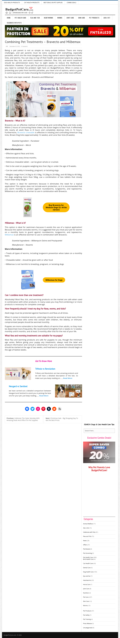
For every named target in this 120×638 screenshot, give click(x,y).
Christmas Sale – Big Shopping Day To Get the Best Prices (62, 419)
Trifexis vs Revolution (45, 368)
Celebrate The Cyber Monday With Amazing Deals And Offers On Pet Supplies (23, 419)
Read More (67, 378)
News (85, 541)
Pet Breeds (86, 549)
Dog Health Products (12, 3)
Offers (85, 545)
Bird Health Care (88, 559)
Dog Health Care (88, 572)
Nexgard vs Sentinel (18, 386)
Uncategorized (87, 628)
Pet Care (85, 597)
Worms (59, 18)
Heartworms (48, 18)
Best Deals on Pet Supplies (53, 3)
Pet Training (87, 619)
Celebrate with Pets (14, 23)
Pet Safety (86, 615)
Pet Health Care (20, 18)
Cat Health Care (88, 563)
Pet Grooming (87, 553)
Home (9, 18)
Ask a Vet (107, 18)
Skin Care (81, 18)
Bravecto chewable (25, 132)
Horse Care (86, 584)
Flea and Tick (35, 18)
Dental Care (87, 568)
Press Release (87, 623)
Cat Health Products (31, 3)
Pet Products (94, 18)
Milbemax (9, 234)
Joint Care (70, 18)
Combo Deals (71, 3)
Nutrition (86, 593)
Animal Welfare (88, 524)
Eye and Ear (87, 576)
